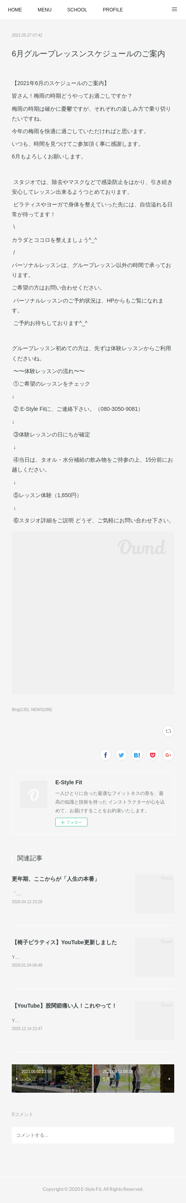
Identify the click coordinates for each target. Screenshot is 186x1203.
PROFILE (113, 10)
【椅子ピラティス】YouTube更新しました (64, 943)
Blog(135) (20, 709)
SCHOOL (77, 10)
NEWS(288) (41, 709)
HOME (15, 10)
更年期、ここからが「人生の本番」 (56, 879)
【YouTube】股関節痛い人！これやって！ (64, 1007)
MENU (44, 10)
